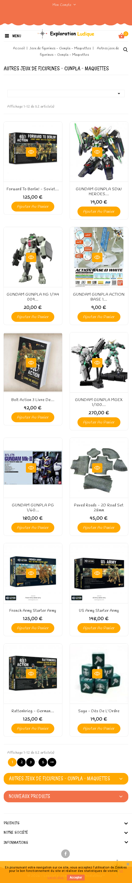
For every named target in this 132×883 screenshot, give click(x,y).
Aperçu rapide (31, 152)
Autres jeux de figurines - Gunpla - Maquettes (59, 778)
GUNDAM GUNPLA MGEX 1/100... (99, 402)
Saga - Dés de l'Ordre (99, 711)
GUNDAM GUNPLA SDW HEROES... (99, 192)
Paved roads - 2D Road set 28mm (99, 508)
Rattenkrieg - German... (33, 711)
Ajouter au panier (33, 206)
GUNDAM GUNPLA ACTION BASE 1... (99, 297)
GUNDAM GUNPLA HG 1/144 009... (33, 297)
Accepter (76, 877)
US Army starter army (99, 610)
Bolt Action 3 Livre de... (33, 400)
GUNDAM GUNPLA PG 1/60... (33, 508)
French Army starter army (32, 610)
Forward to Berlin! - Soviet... (33, 189)
